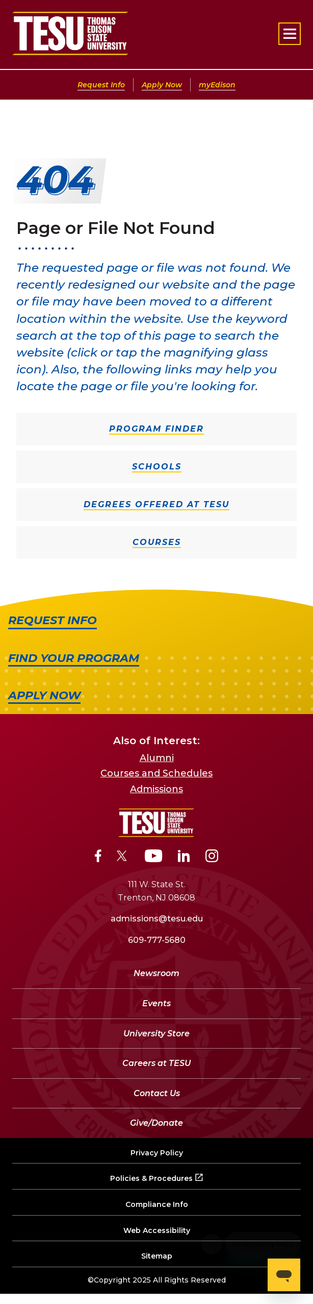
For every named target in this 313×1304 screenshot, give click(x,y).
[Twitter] (123, 857)
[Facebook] (98, 857)
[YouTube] (154, 857)
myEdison (217, 84)
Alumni (157, 758)
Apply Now (162, 84)
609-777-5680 (157, 940)
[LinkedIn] (184, 857)
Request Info (101, 84)
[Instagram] (211, 857)
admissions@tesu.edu (157, 918)
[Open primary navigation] (289, 33)
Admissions (156, 789)
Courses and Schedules (156, 773)
